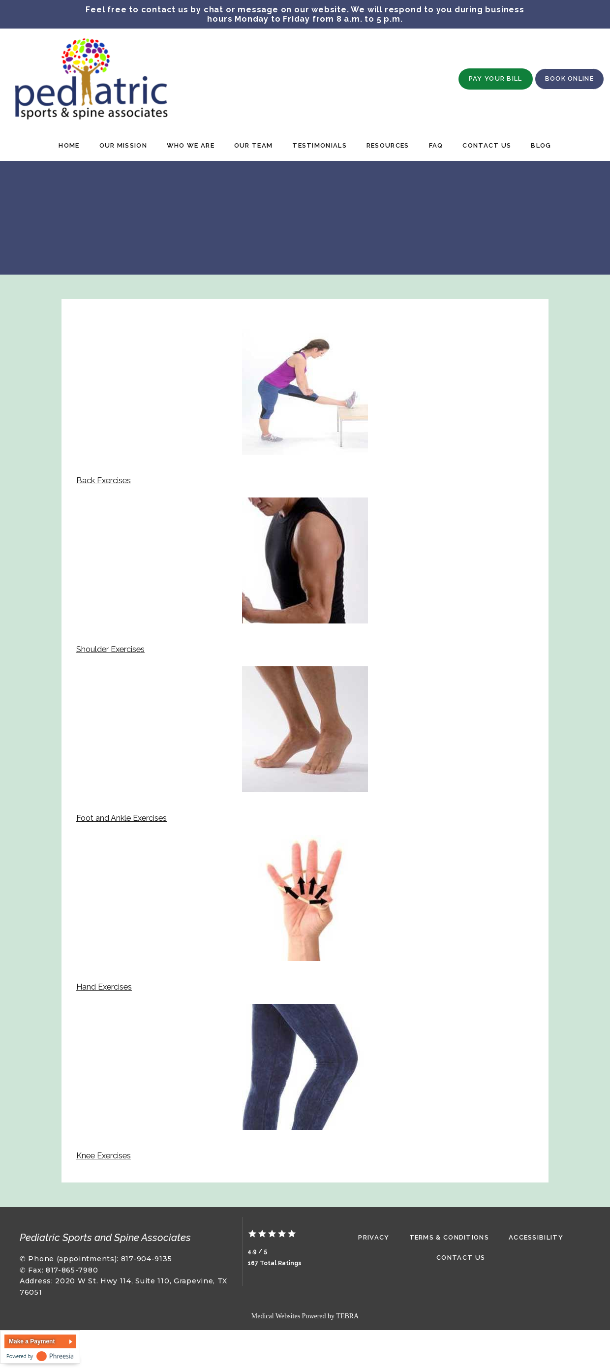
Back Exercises (103, 480)
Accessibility (536, 1237)
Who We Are (190, 145)
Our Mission (123, 145)
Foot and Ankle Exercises (121, 818)
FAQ (436, 145)
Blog (541, 145)
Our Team (253, 145)
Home (69, 145)
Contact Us (486, 145)
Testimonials (319, 145)
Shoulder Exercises (110, 649)
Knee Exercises (103, 1155)
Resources (387, 145)
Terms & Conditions (449, 1237)
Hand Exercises (104, 987)
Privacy (373, 1237)
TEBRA (347, 1316)
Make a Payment (32, 1341)
